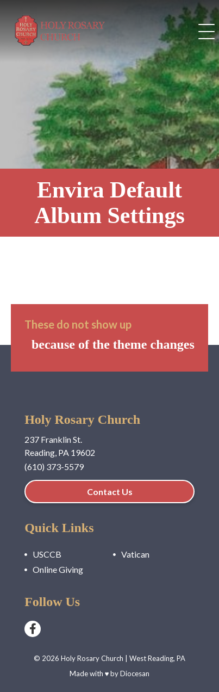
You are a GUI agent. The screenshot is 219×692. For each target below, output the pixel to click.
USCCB (47, 554)
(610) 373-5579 (54, 466)
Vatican (135, 554)
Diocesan (134, 673)
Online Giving (58, 569)
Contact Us (110, 491)
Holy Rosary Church (92, 658)
